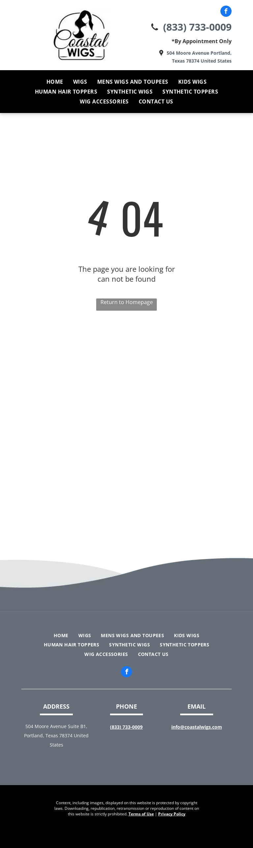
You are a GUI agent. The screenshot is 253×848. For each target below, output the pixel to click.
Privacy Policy (171, 814)
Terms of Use (141, 814)
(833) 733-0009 (197, 27)
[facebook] (226, 12)
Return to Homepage (126, 302)
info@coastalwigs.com (196, 727)
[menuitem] (55, 82)
